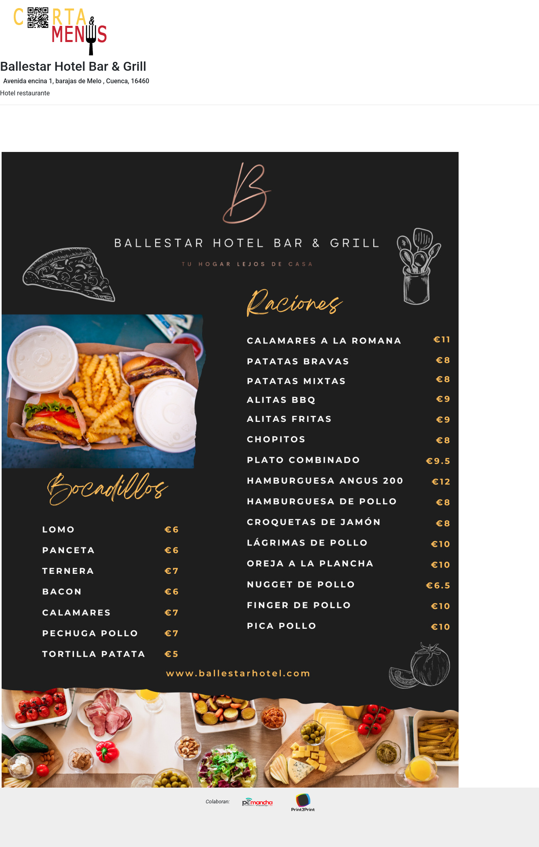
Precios (515, 37)
